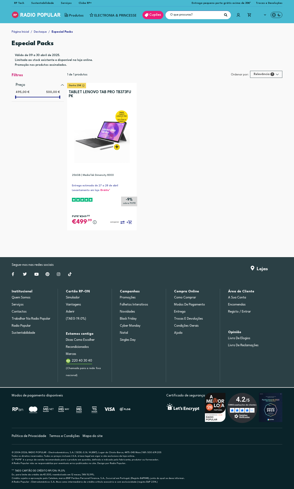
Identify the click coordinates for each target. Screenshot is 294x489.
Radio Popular (21, 325)
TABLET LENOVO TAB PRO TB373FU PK (100, 94)
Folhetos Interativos (134, 304)
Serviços (66, 3)
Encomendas (237, 304)
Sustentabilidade (42, 3)
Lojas (259, 269)
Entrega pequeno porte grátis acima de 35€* (221, 3)
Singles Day (128, 340)
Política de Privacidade (29, 436)
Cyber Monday (130, 325)
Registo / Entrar (239, 311)
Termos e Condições (64, 436)
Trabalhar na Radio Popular (31, 318)
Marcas (71, 354)
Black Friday (128, 318)
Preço (20, 85)
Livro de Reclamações (243, 345)
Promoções (128, 297)
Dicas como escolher (80, 340)
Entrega (179, 311)
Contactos (19, 311)
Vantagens (73, 304)
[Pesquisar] (225, 15)
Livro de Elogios (239, 338)
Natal (124, 333)
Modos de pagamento (189, 304)
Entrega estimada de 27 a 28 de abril (95, 185)
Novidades (127, 311)
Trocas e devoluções (188, 318)
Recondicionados (77, 347)
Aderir (70, 311)
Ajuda (178, 333)
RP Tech (19, 3)
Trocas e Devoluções (269, 3)
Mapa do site (93, 436)
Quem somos (21, 297)
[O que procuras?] (198, 15)
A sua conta (237, 297)
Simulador (73, 297)
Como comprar (185, 297)
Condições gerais (186, 325)
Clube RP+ (85, 3)
